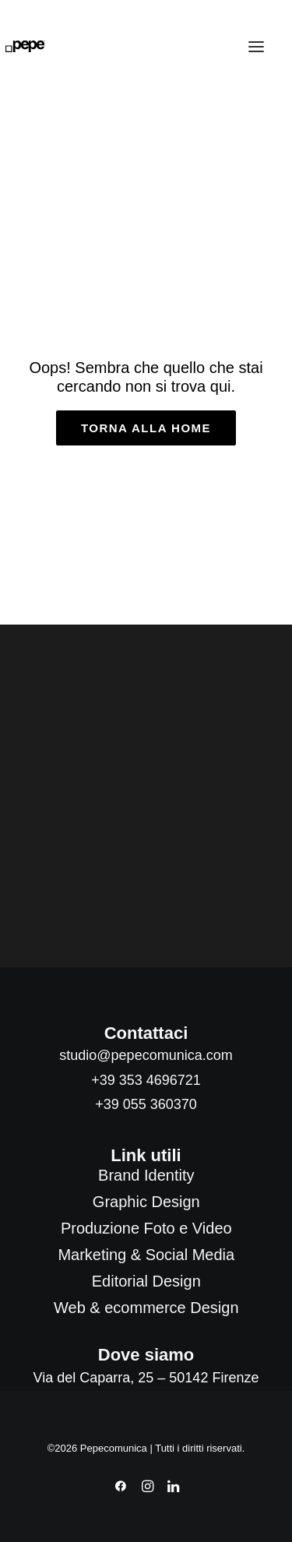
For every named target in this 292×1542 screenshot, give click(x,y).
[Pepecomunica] (25, 46)
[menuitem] (146, 1175)
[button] (256, 46)
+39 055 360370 (146, 1104)
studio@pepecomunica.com (145, 1055)
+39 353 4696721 (146, 1080)
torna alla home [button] (146, 428)
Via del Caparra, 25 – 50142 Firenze (146, 1377)
